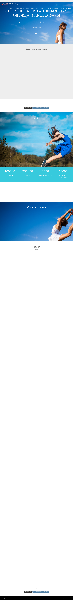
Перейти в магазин (36, 27)
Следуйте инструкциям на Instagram (41, 107)
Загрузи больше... (27, 107)
